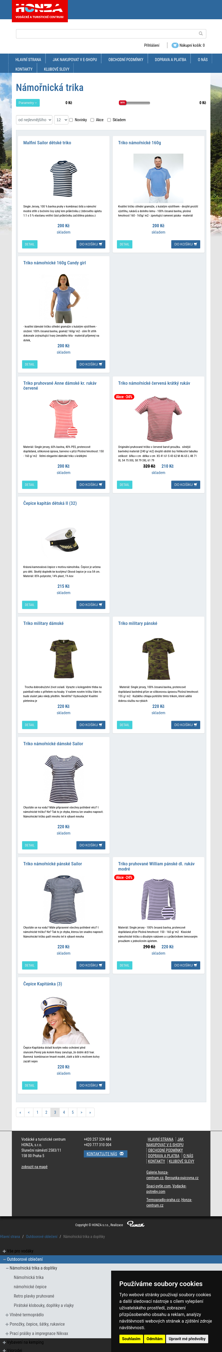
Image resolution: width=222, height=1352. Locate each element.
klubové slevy (56, 69)
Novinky (78, 120)
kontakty (24, 69)
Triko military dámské (43, 621)
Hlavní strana (28, 59)
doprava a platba (170, 59)
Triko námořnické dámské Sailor (53, 741)
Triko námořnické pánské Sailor (52, 861)
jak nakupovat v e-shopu (75, 59)
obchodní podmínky (125, 59)
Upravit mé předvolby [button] (187, 1339)
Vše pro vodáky (20, 1248)
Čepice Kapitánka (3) (42, 981)
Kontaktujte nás (107, 1151)
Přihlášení (151, 45)
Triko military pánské (137, 621)
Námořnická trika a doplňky (33, 1265)
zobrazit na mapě (35, 1164)
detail (29, 244)
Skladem (116, 120)
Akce (96, 120)
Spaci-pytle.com (158, 1183)
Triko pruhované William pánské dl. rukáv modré (156, 863)
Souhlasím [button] (131, 1339)
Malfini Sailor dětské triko (47, 142)
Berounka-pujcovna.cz (182, 1175)
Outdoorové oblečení (41, 1234)
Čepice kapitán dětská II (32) (50, 502)
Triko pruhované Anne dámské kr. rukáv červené (60, 384)
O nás (203, 59)
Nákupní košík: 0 (188, 45)
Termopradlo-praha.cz (163, 1197)
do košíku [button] (90, 244)
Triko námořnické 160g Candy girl (54, 262)
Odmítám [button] (155, 1339)
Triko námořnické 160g (139, 142)
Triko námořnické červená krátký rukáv (154, 382)
